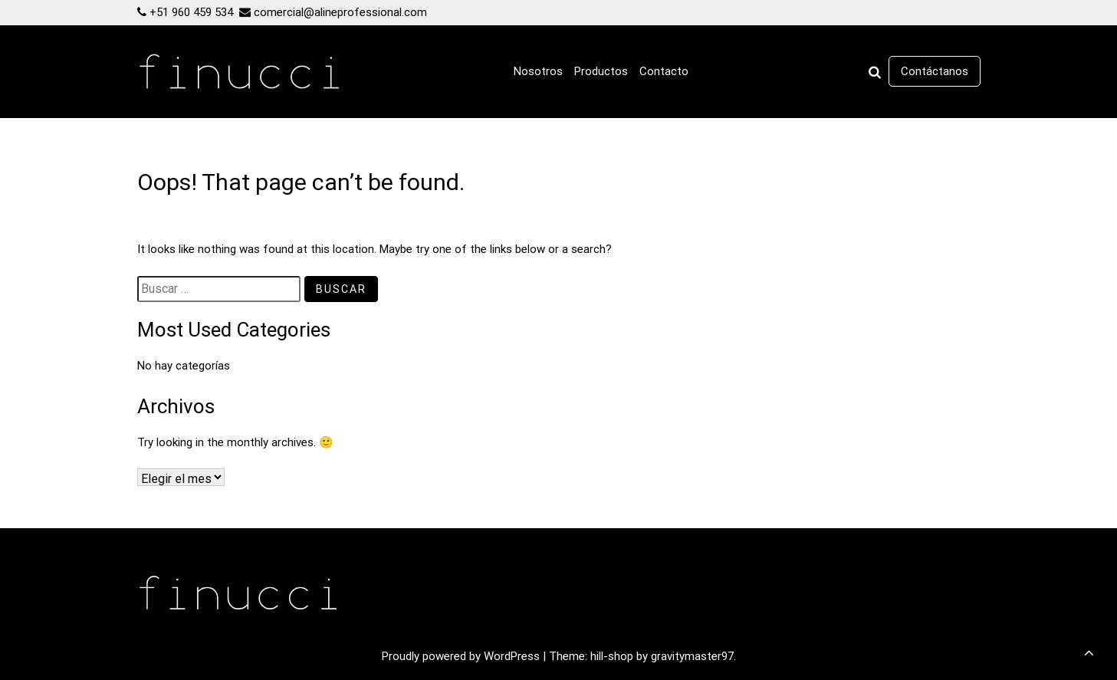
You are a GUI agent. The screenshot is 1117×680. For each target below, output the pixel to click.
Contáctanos (934, 71)
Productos (601, 71)
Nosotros (538, 71)
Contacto (663, 71)
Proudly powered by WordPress (462, 656)
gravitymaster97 (692, 656)
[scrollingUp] (1089, 652)
